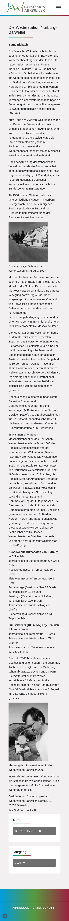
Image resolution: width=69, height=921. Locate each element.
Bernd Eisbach (26, 830)
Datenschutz (43, 907)
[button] (5, 916)
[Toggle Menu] (58, 7)
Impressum (21, 907)
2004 (18, 862)
